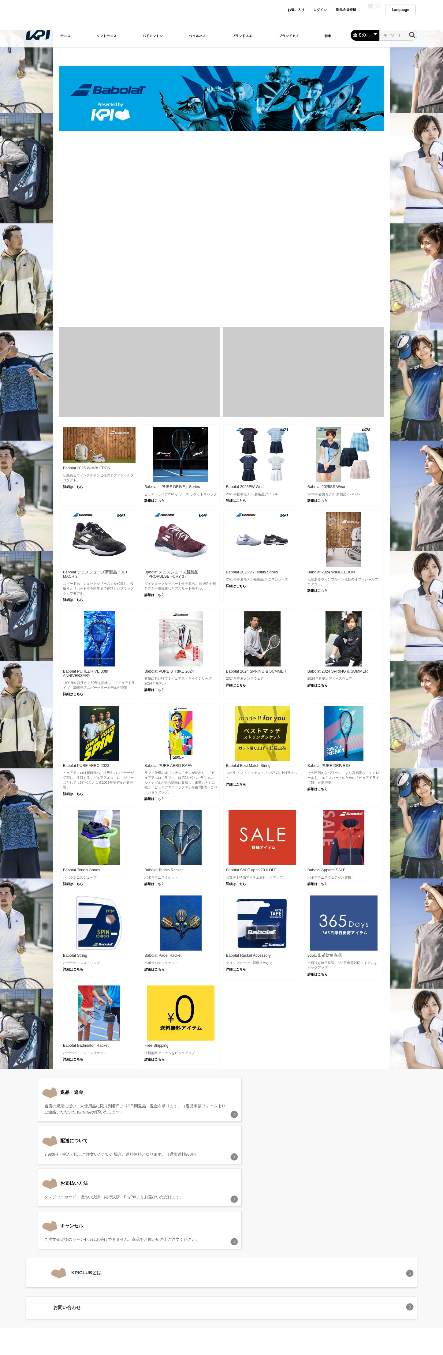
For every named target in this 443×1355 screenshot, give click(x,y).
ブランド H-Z (289, 36)
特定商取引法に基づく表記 (251, 1265)
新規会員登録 (346, 9)
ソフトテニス (106, 36)
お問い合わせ (297, 1265)
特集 (328, 36)
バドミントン (153, 36)
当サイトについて (150, 1265)
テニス (65, 36)
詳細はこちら (73, 487)
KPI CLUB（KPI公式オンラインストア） (221, 1293)
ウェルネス (197, 36)
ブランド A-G (242, 36)
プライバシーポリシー (196, 1265)
